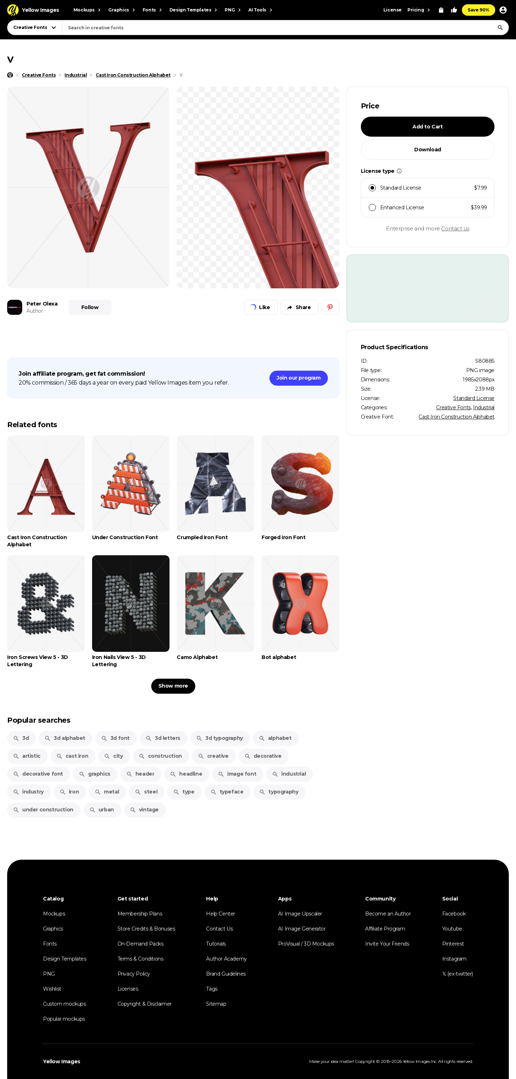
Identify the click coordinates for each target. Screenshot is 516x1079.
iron (69, 791)
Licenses (128, 989)
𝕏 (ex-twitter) (457, 974)
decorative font (38, 774)
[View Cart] (441, 10)
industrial (289, 774)
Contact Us (219, 929)
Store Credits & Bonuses (146, 929)
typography (278, 791)
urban (101, 809)
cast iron (72, 756)
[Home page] (10, 75)
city (113, 756)
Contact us (455, 228)
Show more (173, 686)
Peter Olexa (42, 304)
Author (35, 311)
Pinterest (453, 944)
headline (186, 774)
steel (146, 791)
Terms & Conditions (140, 959)
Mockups (54, 913)
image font (237, 774)
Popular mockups (64, 1019)
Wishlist (52, 989)
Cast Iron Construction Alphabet (456, 417)
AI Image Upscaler (300, 913)
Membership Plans (140, 913)
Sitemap (216, 1004)
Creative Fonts (453, 407)
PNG (49, 974)
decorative (263, 756)
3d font (115, 738)
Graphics (53, 929)
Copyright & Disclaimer (145, 1004)
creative (213, 756)
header (140, 774)
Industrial (483, 407)
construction (160, 756)
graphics (94, 774)
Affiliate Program (385, 929)
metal (107, 791)
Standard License (473, 398)
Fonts (50, 944)
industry (28, 791)
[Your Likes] (454, 10)
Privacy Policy (134, 974)
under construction (43, 809)
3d (21, 738)
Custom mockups (64, 1004)
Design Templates (64, 959)
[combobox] (285, 27)
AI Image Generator (302, 929)
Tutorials (215, 944)
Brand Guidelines (226, 974)
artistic (26, 756)
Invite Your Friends (387, 944)
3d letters (162, 738)
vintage (144, 809)
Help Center (220, 913)
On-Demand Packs (140, 944)
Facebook (454, 913)
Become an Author (388, 913)
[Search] (500, 27)
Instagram (454, 959)
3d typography (219, 738)
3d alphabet (64, 738)
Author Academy (226, 959)
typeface (227, 791)
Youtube (452, 929)
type (183, 791)
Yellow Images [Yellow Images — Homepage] (61, 1061)
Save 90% (478, 10)
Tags (211, 989)
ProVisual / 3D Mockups (306, 944)
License (392, 10)
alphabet (275, 738)
